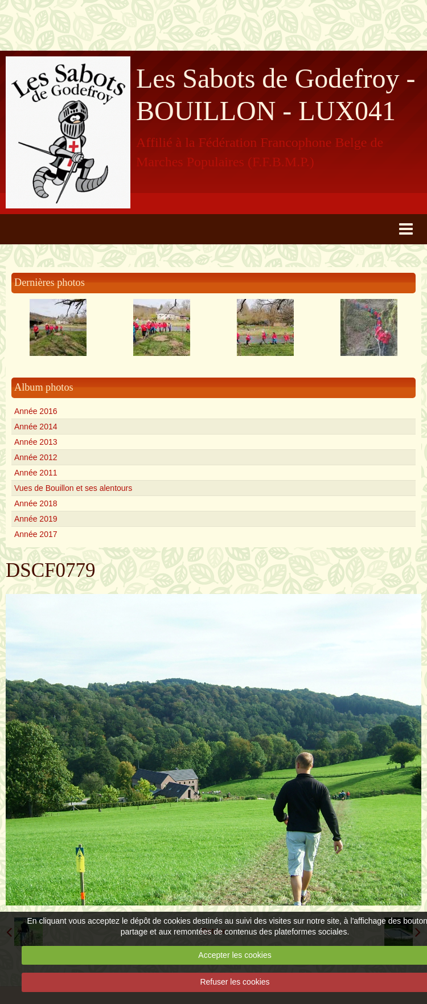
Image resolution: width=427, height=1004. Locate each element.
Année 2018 (36, 503)
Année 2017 (36, 534)
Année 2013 (36, 441)
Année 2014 (36, 426)
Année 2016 (36, 411)
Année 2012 (36, 457)
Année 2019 (36, 518)
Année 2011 (36, 472)
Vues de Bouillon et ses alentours (73, 488)
